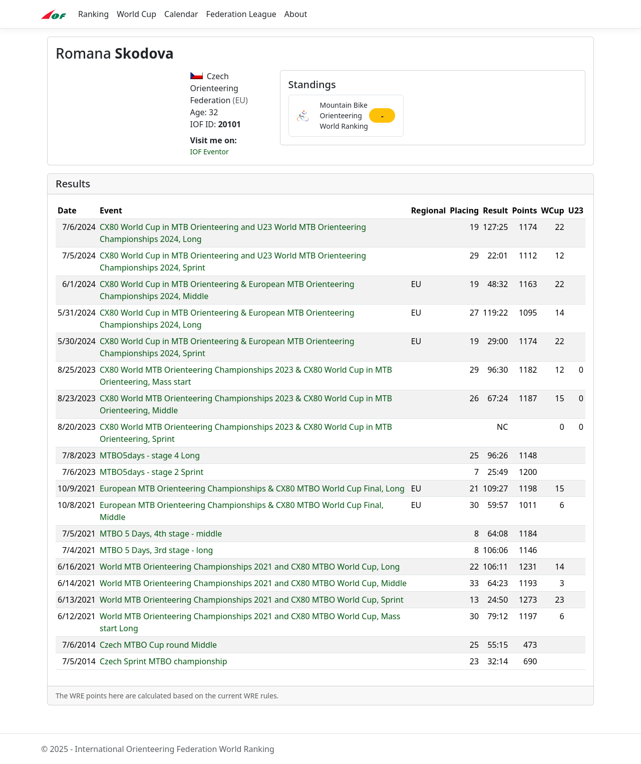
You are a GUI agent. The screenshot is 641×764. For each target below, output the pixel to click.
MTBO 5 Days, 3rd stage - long (156, 570)
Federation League (241, 14)
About (295, 14)
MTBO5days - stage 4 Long (150, 475)
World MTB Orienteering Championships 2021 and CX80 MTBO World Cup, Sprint (252, 620)
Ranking (93, 14)
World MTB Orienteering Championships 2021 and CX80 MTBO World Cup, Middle (253, 603)
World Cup (136, 14)
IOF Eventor (209, 151)
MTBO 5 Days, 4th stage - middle (161, 554)
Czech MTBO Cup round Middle (158, 665)
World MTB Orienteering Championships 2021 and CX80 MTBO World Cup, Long (250, 587)
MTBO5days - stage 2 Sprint (151, 492)
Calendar (181, 14)
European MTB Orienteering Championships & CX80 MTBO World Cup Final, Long (252, 509)
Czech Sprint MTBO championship (163, 681)
